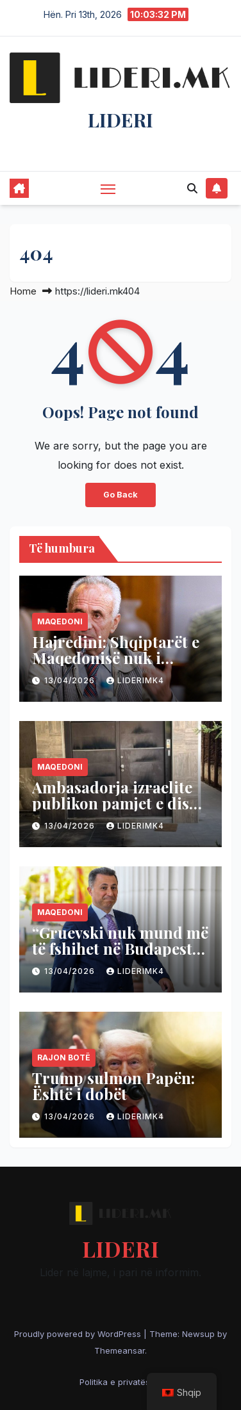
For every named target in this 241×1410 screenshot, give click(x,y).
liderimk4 (135, 680)
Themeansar (119, 1350)
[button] (192, 188)
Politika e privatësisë (120, 1382)
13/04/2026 (70, 680)
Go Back (120, 494)
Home (23, 291)
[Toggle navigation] (108, 189)
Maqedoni (60, 621)
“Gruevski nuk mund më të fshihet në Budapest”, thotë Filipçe (120, 948)
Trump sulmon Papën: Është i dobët (113, 1085)
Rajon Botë (63, 1057)
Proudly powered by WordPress (79, 1334)
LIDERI (120, 120)
